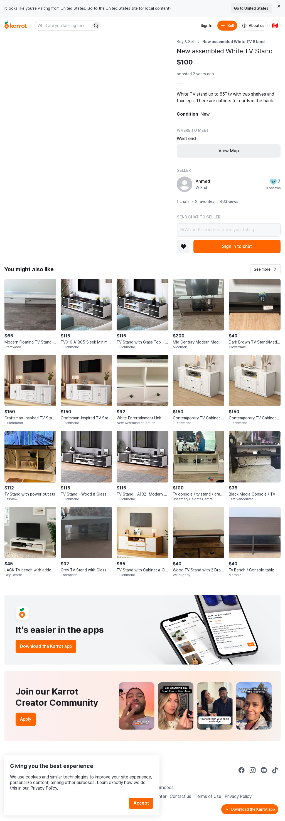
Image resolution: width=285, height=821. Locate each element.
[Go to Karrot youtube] (264, 770)
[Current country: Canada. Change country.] (275, 25)
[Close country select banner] (279, 6)
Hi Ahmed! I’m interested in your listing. (229, 230)
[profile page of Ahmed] (184, 184)
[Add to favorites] (183, 246)
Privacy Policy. (75, 778)
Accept (143, 793)
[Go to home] (15, 25)
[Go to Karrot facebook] (241, 770)
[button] (265, 269)
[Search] (96, 25)
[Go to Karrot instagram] (252, 770)
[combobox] (63, 26)
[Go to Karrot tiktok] (275, 770)
